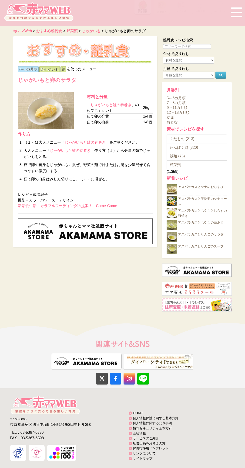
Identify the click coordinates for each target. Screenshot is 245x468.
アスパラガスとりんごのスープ (201, 246)
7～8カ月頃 (28, 69)
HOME (138, 413)
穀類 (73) (177, 156)
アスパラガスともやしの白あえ (201, 223)
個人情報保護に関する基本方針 (155, 418)
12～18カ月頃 (178, 112)
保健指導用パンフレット (151, 448)
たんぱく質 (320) (184, 147)
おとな (172, 122)
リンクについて (144, 453)
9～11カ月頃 (177, 108)
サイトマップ (142, 458)
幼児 (170, 117)
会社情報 (139, 433)
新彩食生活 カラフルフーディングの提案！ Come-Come (67, 206)
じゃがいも (49, 69)
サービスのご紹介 (146, 438)
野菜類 (175, 165)
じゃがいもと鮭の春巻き (111, 105)
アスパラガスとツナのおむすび (201, 187)
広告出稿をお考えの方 (149, 443)
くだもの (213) (182, 139)
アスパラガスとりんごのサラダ (201, 234)
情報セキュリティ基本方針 (152, 428)
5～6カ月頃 (176, 98)
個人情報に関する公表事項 (152, 423)
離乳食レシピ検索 (178, 40)
